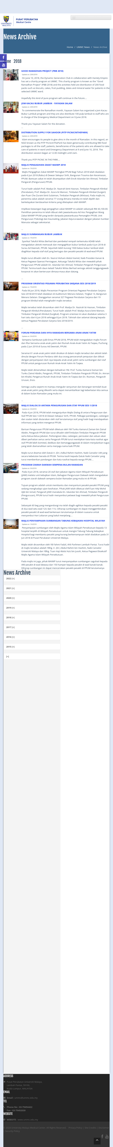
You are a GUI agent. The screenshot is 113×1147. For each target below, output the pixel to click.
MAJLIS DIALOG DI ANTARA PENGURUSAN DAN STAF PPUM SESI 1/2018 (59, 405)
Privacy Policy (75, 1127)
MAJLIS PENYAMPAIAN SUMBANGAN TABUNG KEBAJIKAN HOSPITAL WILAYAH (63, 520)
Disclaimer (104, 1127)
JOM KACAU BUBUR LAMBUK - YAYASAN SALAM (46, 103)
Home (70, 47)
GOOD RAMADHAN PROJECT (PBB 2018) (42, 70)
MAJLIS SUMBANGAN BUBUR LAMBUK (41, 234)
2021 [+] (10, 588)
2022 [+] (10, 578)
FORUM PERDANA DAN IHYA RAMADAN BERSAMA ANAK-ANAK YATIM (58, 332)
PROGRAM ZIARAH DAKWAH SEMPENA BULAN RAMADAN (52, 464)
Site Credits (90, 1127)
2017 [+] (10, 627)
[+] (7, 656)
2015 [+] (10, 646)
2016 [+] (10, 636)
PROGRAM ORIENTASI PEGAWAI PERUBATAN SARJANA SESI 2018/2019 (58, 283)
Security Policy (12, 1131)
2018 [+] (10, 617)
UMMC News (83, 47)
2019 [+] (10, 607)
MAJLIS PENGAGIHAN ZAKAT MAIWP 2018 (43, 164)
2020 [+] (10, 597)
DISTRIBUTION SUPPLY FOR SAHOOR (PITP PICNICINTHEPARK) (54, 132)
